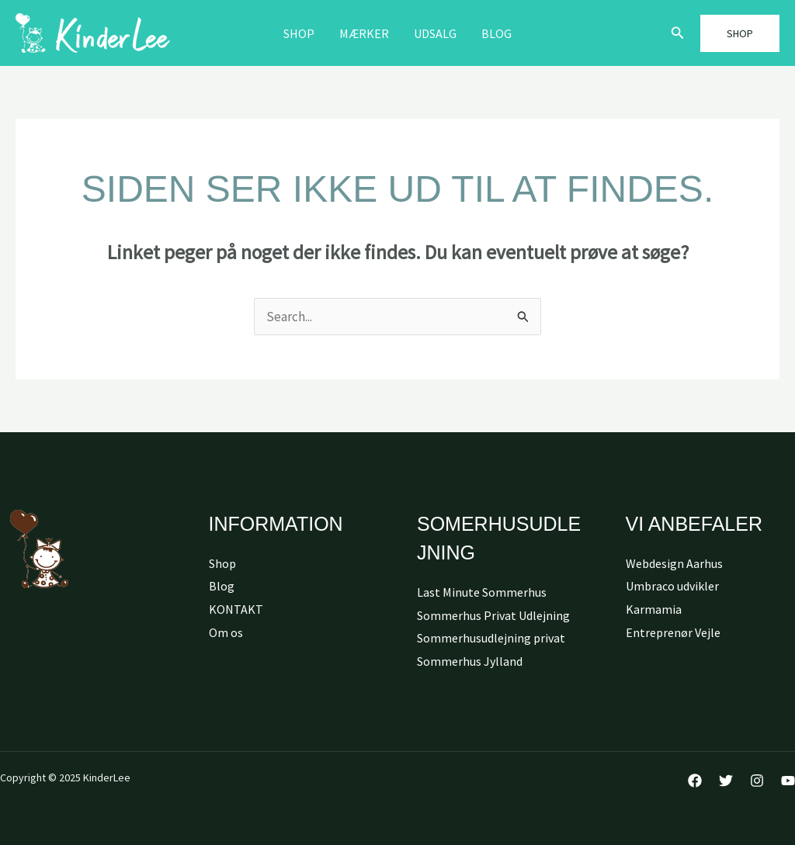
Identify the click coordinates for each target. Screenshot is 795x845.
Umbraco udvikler (672, 586)
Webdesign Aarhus (674, 563)
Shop (298, 33)
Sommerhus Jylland (469, 661)
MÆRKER (364, 33)
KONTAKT (236, 609)
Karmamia (654, 609)
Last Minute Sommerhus (482, 592)
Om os (226, 632)
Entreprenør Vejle (673, 632)
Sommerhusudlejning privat (491, 638)
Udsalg (435, 33)
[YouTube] (788, 781)
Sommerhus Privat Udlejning (493, 615)
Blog (496, 33)
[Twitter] (726, 781)
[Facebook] (695, 781)
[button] (678, 33)
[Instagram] (757, 781)
